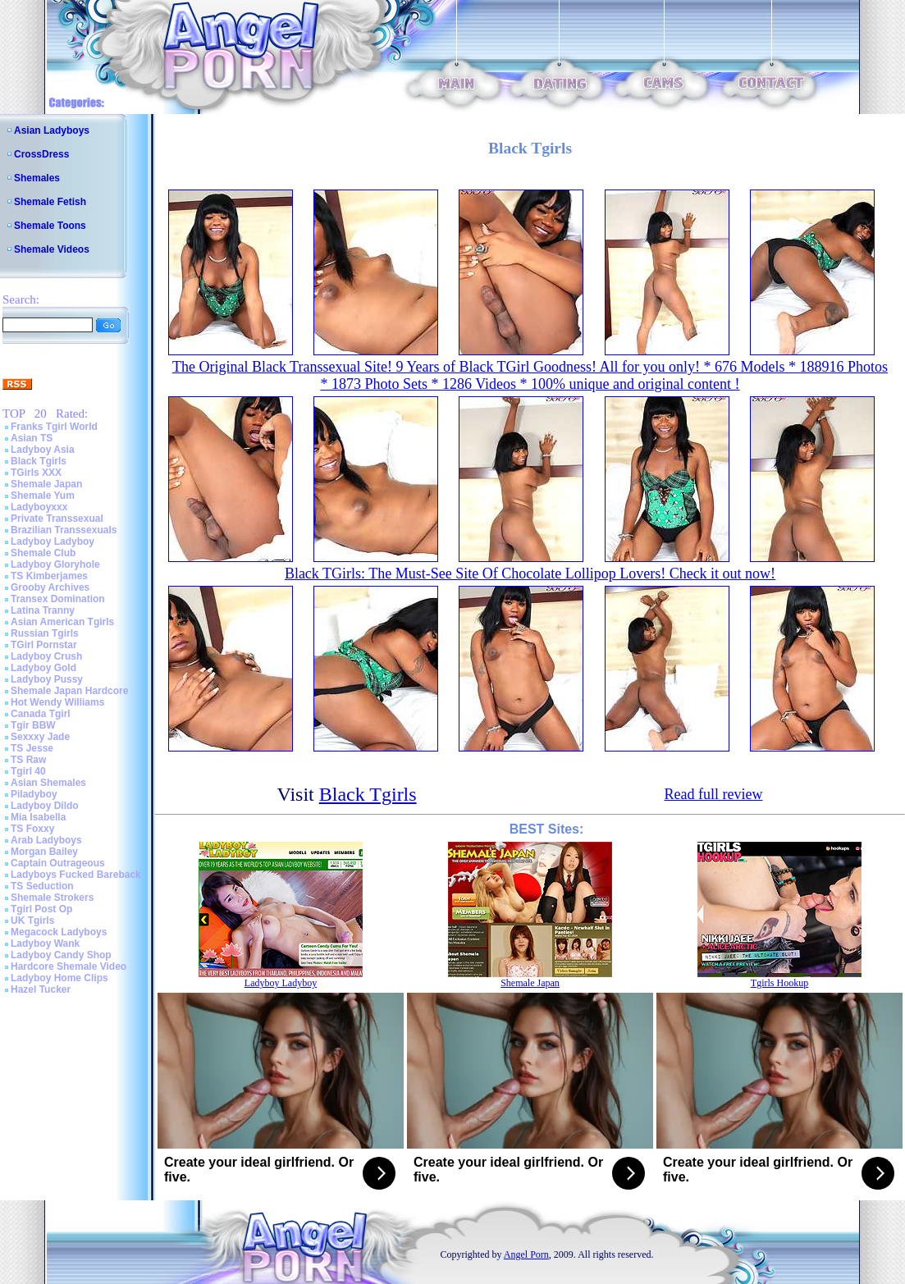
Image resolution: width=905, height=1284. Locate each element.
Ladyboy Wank (45, 943)
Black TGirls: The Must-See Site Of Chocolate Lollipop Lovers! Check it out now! (530, 573)
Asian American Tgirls (62, 622)
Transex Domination (58, 599)
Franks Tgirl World (54, 426)
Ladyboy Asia (43, 449)
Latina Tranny (43, 610)
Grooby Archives (50, 587)
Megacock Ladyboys (59, 932)
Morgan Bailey (44, 851)
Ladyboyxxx (39, 507)
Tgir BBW (33, 725)
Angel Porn (526, 1254)
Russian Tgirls (45, 633)
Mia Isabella (38, 817)
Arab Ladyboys (46, 840)
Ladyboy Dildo (45, 805)
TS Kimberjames (49, 576)
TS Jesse (32, 748)
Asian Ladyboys (51, 130)
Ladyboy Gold (43, 668)
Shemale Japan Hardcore (69, 691)
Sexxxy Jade (40, 737)
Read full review (713, 794)
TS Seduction (42, 886)
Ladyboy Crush (46, 656)
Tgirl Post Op (41, 909)
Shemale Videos (51, 249)
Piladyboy (34, 794)
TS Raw (28, 759)
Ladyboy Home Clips (59, 978)
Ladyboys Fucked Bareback (76, 874)
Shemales (37, 178)
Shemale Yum (43, 495)
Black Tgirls (38, 461)
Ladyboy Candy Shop (61, 955)
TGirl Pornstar (44, 645)
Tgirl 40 (28, 771)
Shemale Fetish (50, 202)
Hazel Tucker (41, 989)
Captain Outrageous (58, 863)
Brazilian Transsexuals (64, 530)
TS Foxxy (32, 828)
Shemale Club (43, 553)
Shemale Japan (46, 484)
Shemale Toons (50, 225)
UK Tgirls (32, 920)
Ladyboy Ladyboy (52, 541)
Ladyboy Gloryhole (55, 564)
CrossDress (41, 154)
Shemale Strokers (52, 897)
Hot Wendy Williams (57, 702)
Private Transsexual (57, 518)
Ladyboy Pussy (47, 679)
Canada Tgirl (41, 714)
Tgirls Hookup (779, 983)
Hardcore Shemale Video (68, 966)
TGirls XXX (36, 472)
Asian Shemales (48, 782)
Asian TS (32, 438)
